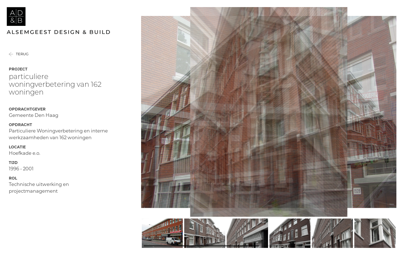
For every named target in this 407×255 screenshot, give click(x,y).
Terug (22, 62)
